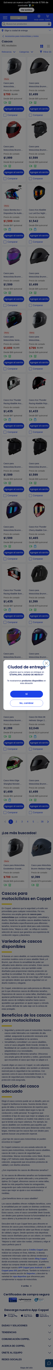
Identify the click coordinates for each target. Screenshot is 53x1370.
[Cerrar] (46, 663)
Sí (26, 694)
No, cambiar (27, 703)
